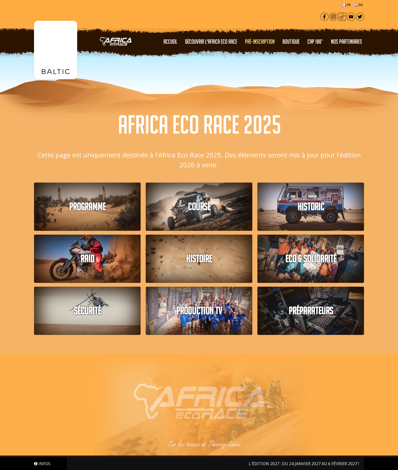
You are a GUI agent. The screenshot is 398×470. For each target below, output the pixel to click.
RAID (87, 258)
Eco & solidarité (310, 258)
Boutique (291, 41)
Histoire (199, 258)
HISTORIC (310, 206)
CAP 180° (315, 41)
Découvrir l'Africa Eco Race (211, 41)
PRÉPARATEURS (311, 310)
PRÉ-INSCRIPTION (260, 41)
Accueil (170, 41)
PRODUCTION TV (199, 310)
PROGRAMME (87, 206)
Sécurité (87, 310)
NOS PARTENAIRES (346, 41)
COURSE (199, 206)
